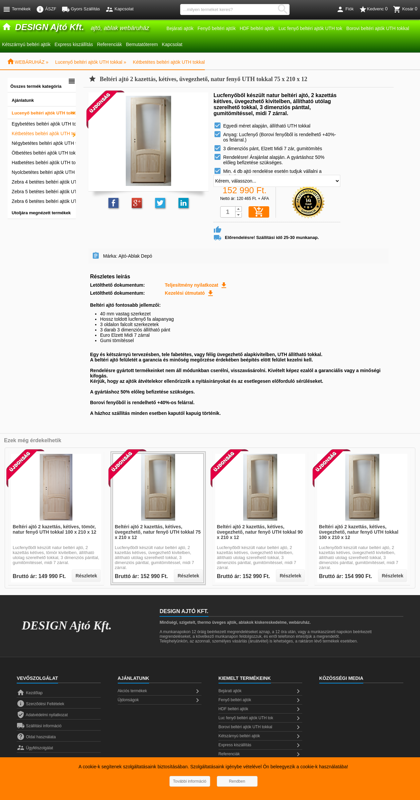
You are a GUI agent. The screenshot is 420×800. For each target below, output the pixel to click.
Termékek (17, 9)
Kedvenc (373, 9)
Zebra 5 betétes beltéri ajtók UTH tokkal (44, 191)
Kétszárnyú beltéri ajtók (26, 44)
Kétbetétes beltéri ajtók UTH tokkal (169, 62)
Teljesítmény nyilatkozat (196, 285)
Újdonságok (160, 700)
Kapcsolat (172, 44)
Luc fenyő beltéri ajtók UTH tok (310, 28)
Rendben (237, 781)
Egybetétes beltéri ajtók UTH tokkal (44, 123)
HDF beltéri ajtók (257, 28)
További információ (189, 781)
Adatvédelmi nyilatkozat (42, 715)
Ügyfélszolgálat (35, 748)
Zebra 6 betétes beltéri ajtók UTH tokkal (44, 201)
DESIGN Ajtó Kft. (67, 625)
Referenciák (109, 44)
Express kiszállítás (74, 44)
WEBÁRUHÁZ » (27, 62)
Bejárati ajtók (179, 28)
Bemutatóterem (142, 44)
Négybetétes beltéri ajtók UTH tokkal (44, 143)
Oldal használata (36, 737)
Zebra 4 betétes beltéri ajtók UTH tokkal (44, 182)
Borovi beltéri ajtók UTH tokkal (377, 28)
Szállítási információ (39, 726)
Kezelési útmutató (190, 293)
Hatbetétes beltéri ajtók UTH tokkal (44, 162)
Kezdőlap (29, 693)
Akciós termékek (160, 691)
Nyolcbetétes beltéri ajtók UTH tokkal (44, 172)
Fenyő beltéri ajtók (216, 28)
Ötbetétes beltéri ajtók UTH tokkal (44, 153)
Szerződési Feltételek (40, 704)
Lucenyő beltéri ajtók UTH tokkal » (90, 62)
